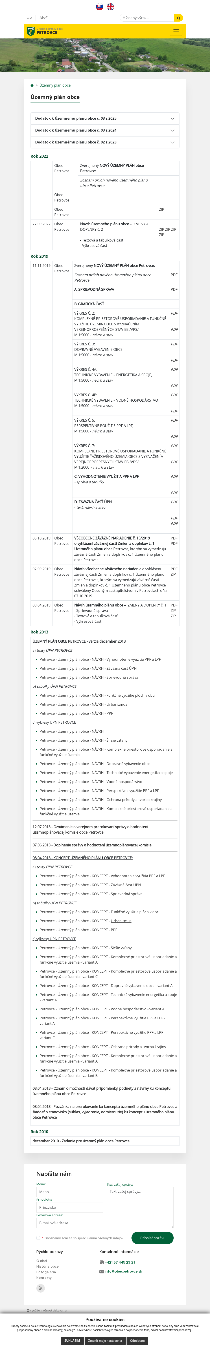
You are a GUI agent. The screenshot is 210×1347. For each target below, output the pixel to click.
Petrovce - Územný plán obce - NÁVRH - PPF (76, 713)
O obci (41, 1261)
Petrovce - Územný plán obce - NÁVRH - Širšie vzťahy (83, 740)
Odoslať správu (153, 1237)
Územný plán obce (55, 85)
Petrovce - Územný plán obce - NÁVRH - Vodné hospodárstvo (91, 781)
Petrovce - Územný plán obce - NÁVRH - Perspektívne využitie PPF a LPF (99, 790)
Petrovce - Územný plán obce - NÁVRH (72, 731)
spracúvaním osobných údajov (100, 1238)
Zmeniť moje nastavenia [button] (105, 1341)
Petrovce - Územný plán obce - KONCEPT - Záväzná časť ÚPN (91, 884)
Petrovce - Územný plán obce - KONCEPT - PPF (78, 929)
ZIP (161, 209)
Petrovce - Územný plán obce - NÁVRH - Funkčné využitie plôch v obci (97, 695)
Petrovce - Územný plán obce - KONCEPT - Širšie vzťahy (86, 947)
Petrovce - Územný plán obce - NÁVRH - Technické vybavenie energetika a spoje (106, 772)
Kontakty (44, 1278)
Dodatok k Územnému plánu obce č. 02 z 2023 (75, 142)
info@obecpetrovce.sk (123, 1271)
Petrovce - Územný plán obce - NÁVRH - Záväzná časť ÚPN (89, 668)
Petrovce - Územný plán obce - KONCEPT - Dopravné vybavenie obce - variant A (106, 985)
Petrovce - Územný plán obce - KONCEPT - (85, 920)
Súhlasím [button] (72, 1341)
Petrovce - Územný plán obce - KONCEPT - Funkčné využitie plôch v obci (100, 911)
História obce (47, 1266)
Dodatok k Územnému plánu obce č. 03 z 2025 (75, 118)
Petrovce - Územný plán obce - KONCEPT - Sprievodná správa (91, 893)
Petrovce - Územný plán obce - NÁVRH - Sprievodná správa (89, 677)
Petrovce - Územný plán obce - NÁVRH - (83, 704)
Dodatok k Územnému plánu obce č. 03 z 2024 (75, 130)
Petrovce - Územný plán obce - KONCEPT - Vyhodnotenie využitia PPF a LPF (102, 875)
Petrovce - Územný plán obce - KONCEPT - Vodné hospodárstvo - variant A (102, 1009)
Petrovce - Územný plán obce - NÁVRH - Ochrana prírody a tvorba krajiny (101, 799)
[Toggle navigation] (176, 31)
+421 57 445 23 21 (120, 1262)
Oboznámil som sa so (82, 1238)
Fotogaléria (46, 1272)
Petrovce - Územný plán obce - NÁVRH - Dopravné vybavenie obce (95, 763)
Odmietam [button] (137, 1341)
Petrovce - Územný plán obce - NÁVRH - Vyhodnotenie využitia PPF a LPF (100, 659)
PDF (174, 274)
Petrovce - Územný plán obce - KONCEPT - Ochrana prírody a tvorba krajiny (103, 1046)
